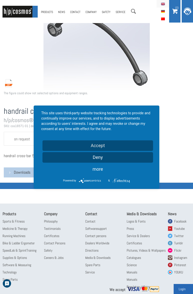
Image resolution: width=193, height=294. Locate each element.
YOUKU (178, 272)
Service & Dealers (138, 236)
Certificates (51, 236)
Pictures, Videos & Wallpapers (146, 250)
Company (91, 12)
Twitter (179, 236)
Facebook (180, 221)
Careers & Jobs (54, 257)
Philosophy (51, 221)
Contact (75, 12)
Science (132, 265)
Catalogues (134, 257)
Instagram (180, 257)
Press (130, 228)
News (61, 12)
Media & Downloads (98, 257)
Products (47, 12)
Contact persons (95, 236)
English (163, 4)
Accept (98, 145)
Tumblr (178, 243)
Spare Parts (92, 265)
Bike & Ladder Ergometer (19, 243)
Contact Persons (54, 243)
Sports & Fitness (14, 221)
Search (133, 11)
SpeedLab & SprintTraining (19, 250)
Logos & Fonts (136, 221)
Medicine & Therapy (15, 228)
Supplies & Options (15, 257)
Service (120, 12)
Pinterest (180, 265)
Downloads (22, 172)
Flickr (177, 250)
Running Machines (14, 236)
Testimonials (52, 228)
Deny (98, 157)
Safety (106, 12)
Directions (92, 250)
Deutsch (163, 11)
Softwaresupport (96, 228)
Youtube (179, 228)
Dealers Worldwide (97, 243)
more (97, 169)
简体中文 (163, 19)
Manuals (132, 272)
